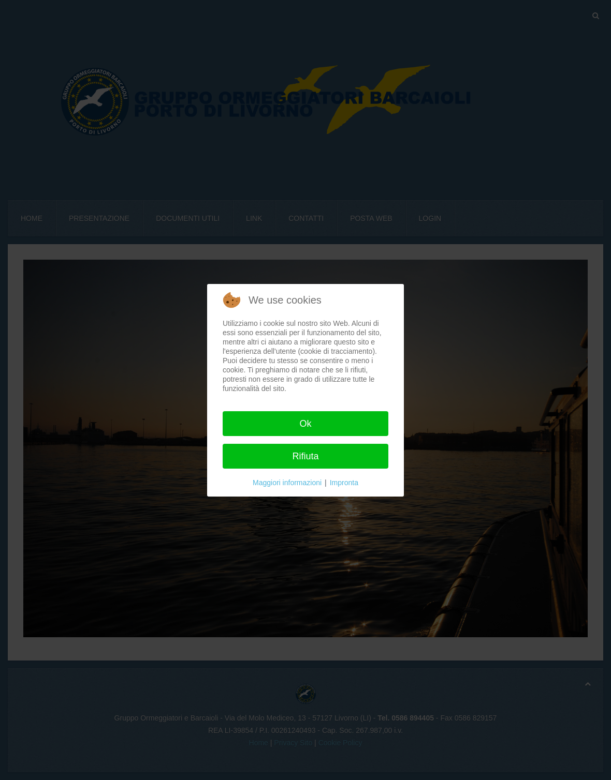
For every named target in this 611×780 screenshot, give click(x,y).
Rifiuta (305, 456)
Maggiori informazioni (287, 482)
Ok (305, 423)
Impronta (344, 482)
